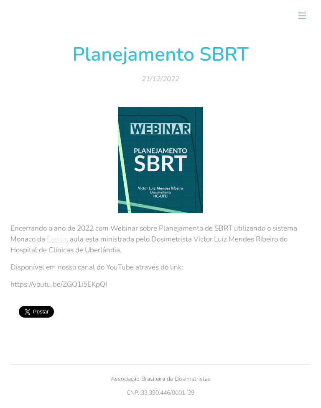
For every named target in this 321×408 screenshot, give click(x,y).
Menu (302, 15)
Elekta (56, 239)
